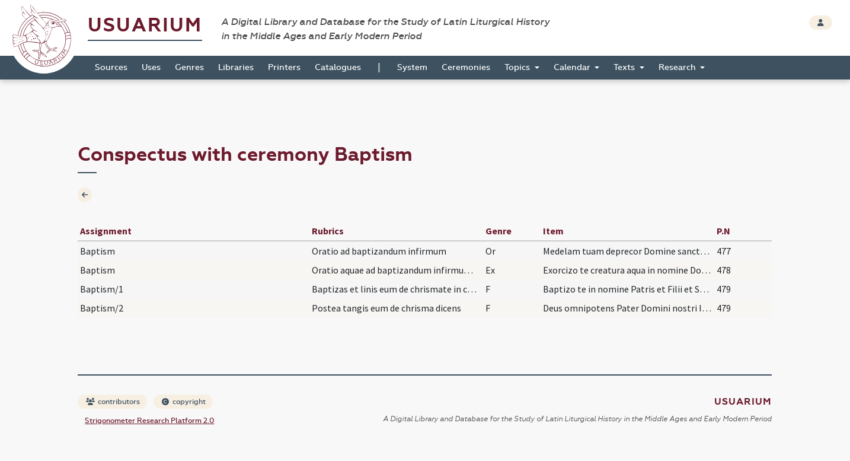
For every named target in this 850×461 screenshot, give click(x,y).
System (412, 67)
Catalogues (338, 67)
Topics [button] (518, 67)
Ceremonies (466, 67)
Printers (284, 67)
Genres (189, 67)
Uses (151, 67)
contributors (113, 402)
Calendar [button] (573, 67)
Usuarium (145, 25)
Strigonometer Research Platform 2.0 (149, 421)
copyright (184, 402)
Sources (111, 67)
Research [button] (678, 67)
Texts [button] (625, 67)
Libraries (236, 67)
